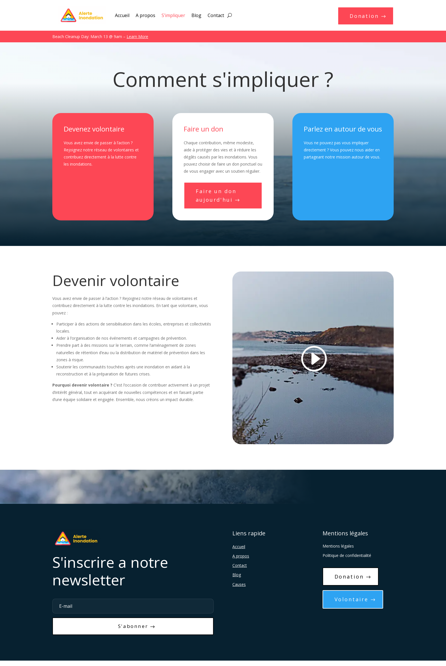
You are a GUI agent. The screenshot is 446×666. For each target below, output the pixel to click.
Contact (216, 15)
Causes (239, 587)
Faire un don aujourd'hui (218, 197)
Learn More (137, 37)
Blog (196, 15)
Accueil (122, 15)
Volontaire (352, 605)
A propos (145, 15)
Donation (362, 16)
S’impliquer (173, 15)
